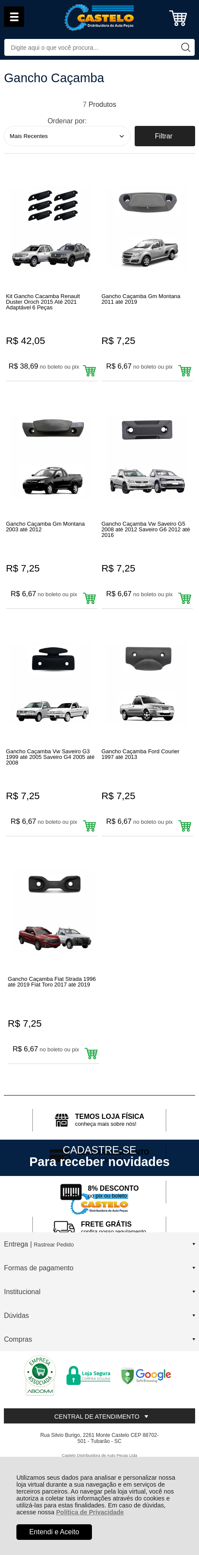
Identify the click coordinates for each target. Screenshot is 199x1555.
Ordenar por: (67, 121)
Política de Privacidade (90, 1512)
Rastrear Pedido (53, 1244)
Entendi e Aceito (54, 1532)
